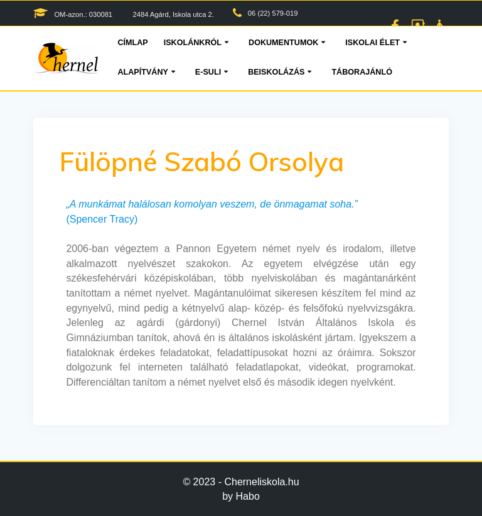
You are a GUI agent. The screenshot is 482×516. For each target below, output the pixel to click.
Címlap (132, 42)
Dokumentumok (283, 42)
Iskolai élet (372, 42)
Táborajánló (361, 72)
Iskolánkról (193, 42)
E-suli (208, 72)
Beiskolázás (276, 72)
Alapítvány (142, 72)
